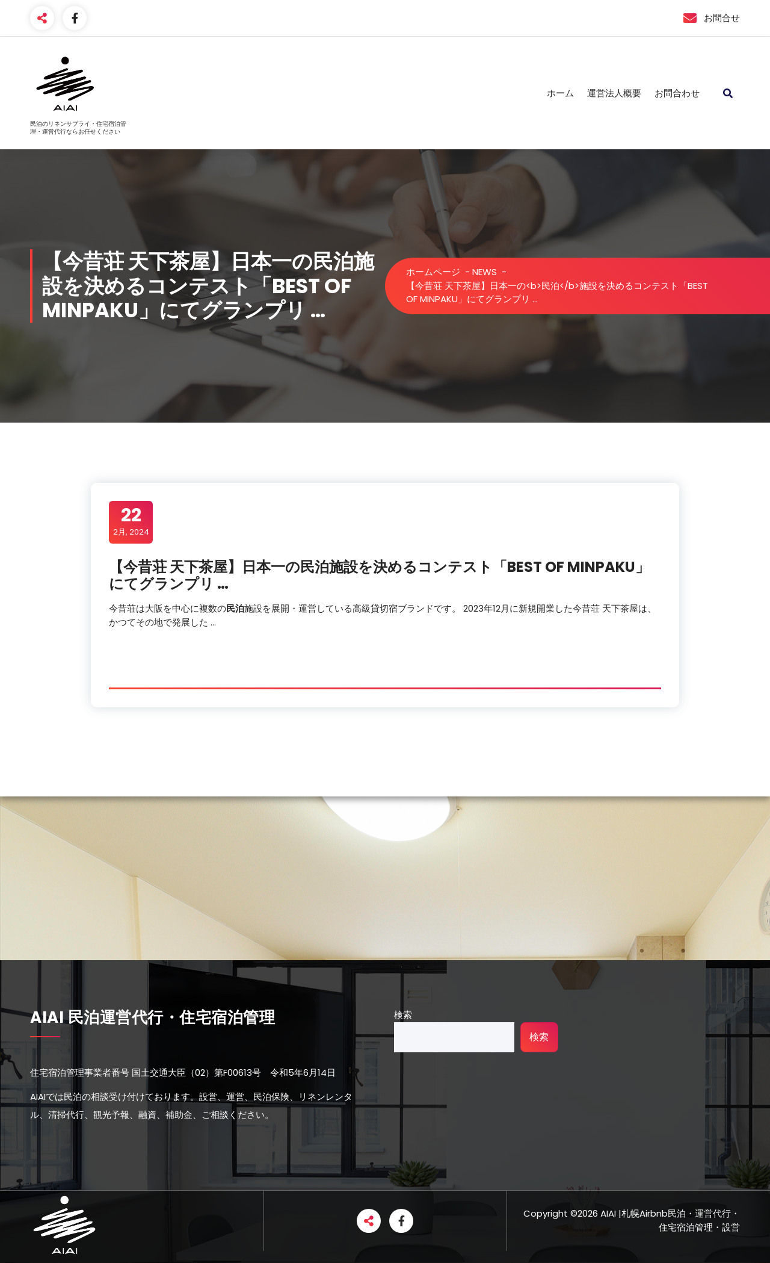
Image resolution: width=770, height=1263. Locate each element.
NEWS (484, 271)
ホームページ (433, 271)
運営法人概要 (614, 93)
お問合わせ (677, 93)
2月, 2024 (131, 521)
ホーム (560, 93)
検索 (403, 1014)
